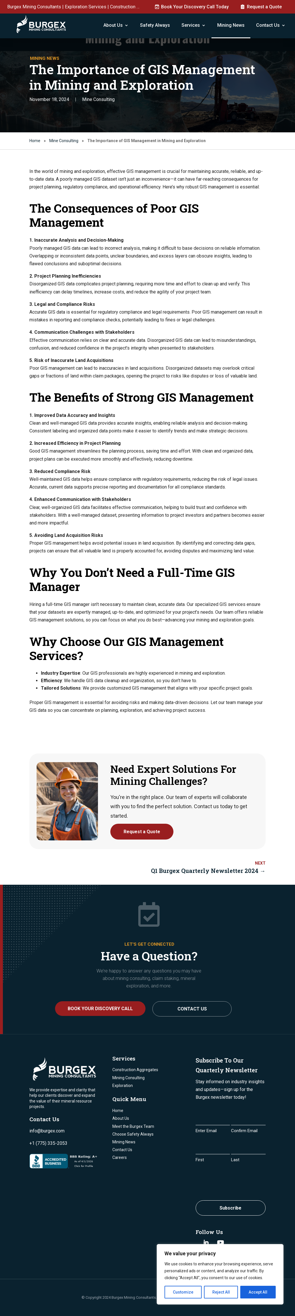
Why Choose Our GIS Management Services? (126, 648)
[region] (220, 1274)
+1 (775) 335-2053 (48, 1143)
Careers (119, 1157)
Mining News (231, 25)
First (200, 1159)
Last (235, 1159)
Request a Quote (264, 6)
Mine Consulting (98, 99)
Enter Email (206, 1130)
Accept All (258, 1292)
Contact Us (268, 25)
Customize (183, 1292)
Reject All (221, 1292)
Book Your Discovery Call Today (195, 6)
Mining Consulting (128, 1077)
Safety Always (155, 25)
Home (34, 140)
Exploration (122, 1085)
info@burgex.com (47, 1131)
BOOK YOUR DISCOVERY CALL (100, 1008)
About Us (113, 25)
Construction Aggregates (135, 1069)
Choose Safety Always (133, 1134)
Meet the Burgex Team (133, 1126)
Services (190, 25)
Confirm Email (244, 1130)
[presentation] (239, 1180)
